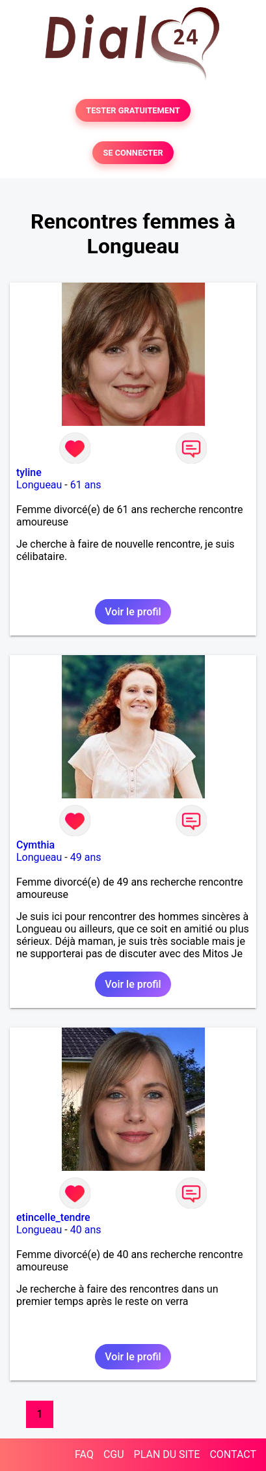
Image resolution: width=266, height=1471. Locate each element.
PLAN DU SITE (167, 1454)
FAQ (84, 1454)
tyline (29, 472)
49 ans (85, 857)
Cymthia (35, 845)
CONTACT (232, 1454)
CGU (113, 1454)
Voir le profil (133, 612)
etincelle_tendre (53, 1217)
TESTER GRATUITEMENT (133, 110)
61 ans (85, 485)
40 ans (85, 1230)
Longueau (39, 485)
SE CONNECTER (133, 153)
